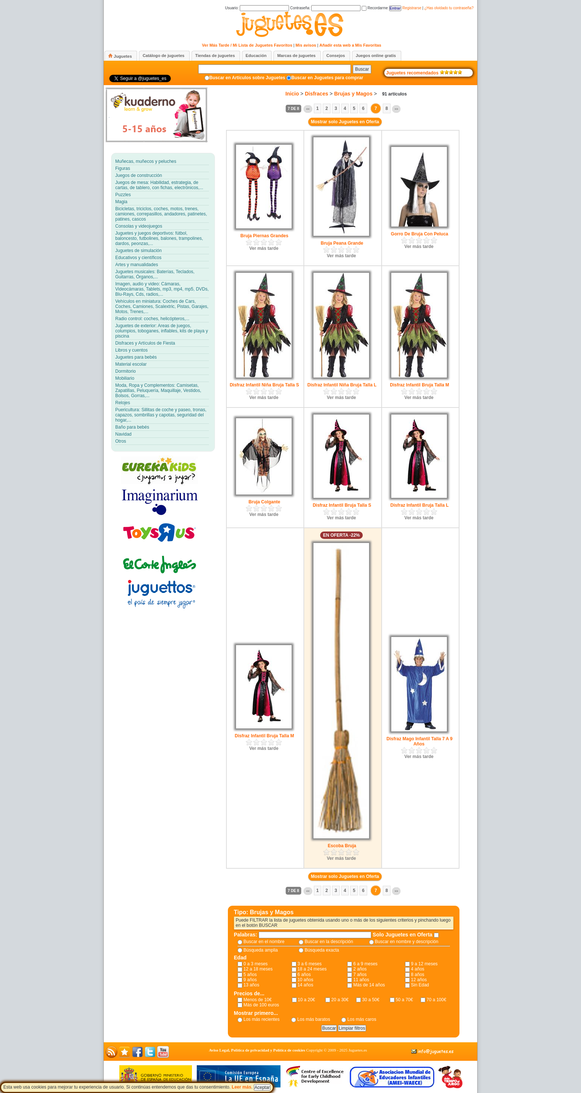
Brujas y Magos (353, 94)
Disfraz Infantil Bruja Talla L (420, 505)
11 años (361, 979)
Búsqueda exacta (322, 950)
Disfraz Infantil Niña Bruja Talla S (264, 385)
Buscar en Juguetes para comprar (327, 77)
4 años (417, 969)
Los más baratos (313, 1019)
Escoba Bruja (342, 845)
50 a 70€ (404, 999)
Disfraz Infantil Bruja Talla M (419, 385)
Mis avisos (306, 45)
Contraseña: (325, 8)
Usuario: (257, 8)
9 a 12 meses (424, 963)
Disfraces (316, 94)
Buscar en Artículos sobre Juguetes (247, 77)
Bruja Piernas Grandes (264, 235)
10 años (305, 979)
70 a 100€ (436, 999)
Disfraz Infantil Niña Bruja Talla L (342, 385)
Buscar (362, 69)
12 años (419, 979)
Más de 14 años (369, 985)
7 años (359, 974)
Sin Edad (420, 985)
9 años (250, 979)
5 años (250, 974)
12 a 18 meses (258, 969)
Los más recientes (261, 1019)
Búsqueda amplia (260, 950)
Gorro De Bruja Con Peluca (419, 234)
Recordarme (375, 8)
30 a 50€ (370, 999)
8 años (417, 974)
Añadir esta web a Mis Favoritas (350, 45)
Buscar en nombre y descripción (406, 941)
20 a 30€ (340, 999)
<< (307, 109)
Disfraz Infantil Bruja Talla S (342, 505)
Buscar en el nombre (264, 941)
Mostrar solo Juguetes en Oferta (345, 121)
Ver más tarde (264, 248)
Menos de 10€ (257, 999)
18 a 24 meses (312, 969)
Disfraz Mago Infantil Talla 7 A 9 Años (419, 741)
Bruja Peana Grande (342, 243)
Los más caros (361, 1019)
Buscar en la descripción (329, 941)
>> (396, 109)
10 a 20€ (306, 999)
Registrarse (411, 8)
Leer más (241, 1087)
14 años (305, 985)
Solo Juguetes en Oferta (403, 935)
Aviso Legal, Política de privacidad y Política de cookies (257, 1050)
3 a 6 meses (310, 963)
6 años (304, 974)
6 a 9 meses (365, 963)
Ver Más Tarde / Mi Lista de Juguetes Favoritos (247, 45)
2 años (359, 969)
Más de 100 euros (261, 1004)
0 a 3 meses (255, 963)
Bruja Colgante (264, 501)
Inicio (292, 94)
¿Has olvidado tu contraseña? (449, 8)
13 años (251, 985)
